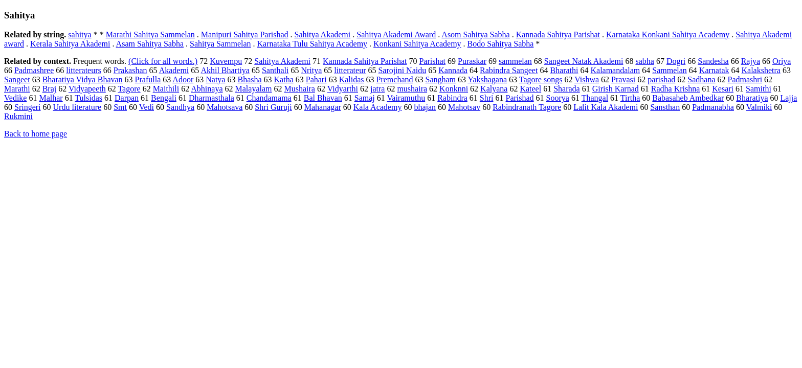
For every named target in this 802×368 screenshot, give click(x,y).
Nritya (311, 70)
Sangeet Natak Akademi (583, 61)
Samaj (364, 98)
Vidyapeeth (87, 88)
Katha (284, 79)
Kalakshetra (761, 70)
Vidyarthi (342, 88)
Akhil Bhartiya (225, 70)
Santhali (275, 70)
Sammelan (669, 70)
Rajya (750, 61)
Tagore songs (541, 79)
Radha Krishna (675, 88)
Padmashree (34, 70)
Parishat (432, 61)
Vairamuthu (406, 98)
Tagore (129, 88)
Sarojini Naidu (402, 70)
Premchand (394, 79)
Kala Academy (377, 107)
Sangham (441, 79)
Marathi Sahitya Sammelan (150, 34)
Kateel (530, 88)
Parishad (520, 98)
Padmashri (745, 79)
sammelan (515, 61)
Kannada (452, 70)
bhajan (425, 107)
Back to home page (35, 133)
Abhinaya (206, 88)
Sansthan (665, 107)
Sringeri (27, 107)
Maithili (166, 88)
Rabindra (452, 98)
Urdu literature (77, 107)
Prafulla (148, 79)
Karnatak (714, 70)
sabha (644, 61)
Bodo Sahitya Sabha (500, 43)
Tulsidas (88, 98)
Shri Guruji (273, 107)
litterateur (350, 70)
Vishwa (586, 79)
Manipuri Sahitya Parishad (244, 34)
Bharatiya (752, 98)
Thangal (595, 98)
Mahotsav (464, 107)
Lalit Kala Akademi (605, 107)
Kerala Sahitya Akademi (70, 43)
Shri (487, 98)
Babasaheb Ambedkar (688, 98)
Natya (215, 79)
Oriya (781, 61)
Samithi (758, 88)
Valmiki (759, 107)
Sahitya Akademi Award (396, 34)
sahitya (79, 34)
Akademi (174, 70)
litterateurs (83, 70)
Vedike (15, 98)
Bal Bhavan (323, 98)
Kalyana (493, 88)
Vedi (146, 107)
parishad (661, 79)
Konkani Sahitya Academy (417, 43)
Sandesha (713, 61)
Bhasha (249, 79)
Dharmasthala (211, 98)
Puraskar (472, 61)
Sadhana (701, 79)
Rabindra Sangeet (509, 70)
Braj (49, 88)
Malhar (50, 98)
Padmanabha (713, 107)
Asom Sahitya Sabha (475, 34)
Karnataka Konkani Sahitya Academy (667, 34)
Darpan (127, 98)
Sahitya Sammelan (220, 43)
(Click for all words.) (162, 61)
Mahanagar (322, 107)
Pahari (316, 79)
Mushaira (299, 88)
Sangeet (17, 79)
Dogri (675, 61)
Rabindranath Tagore (527, 107)
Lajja (788, 98)
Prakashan (130, 70)
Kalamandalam (615, 70)
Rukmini (18, 116)
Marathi (17, 88)
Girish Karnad (615, 88)
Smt (120, 107)
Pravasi (623, 79)
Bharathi (564, 70)
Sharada (566, 88)
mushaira (412, 88)
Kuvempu (226, 61)
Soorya (557, 98)
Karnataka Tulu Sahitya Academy (312, 43)
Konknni (453, 88)
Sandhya (180, 107)
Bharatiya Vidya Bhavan (82, 79)
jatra (377, 88)
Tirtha (630, 98)
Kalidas (351, 79)
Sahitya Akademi (322, 34)
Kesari (722, 88)
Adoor (182, 79)
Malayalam (253, 88)
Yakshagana (487, 79)
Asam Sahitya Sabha (150, 43)
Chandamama (269, 98)
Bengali (163, 98)
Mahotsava (224, 107)
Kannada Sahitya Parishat (558, 34)
